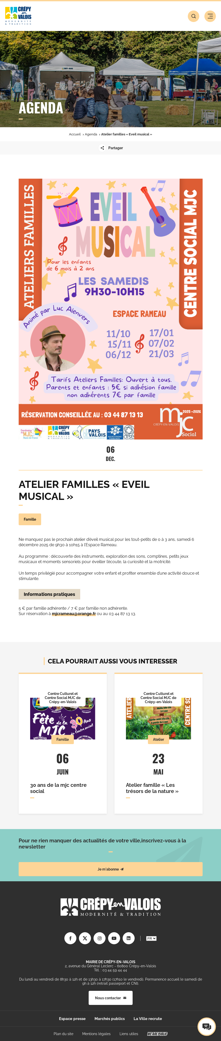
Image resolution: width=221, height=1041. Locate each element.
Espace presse (72, 1018)
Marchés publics (110, 1018)
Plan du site (63, 1034)
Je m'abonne (111, 869)
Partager (110, 148)
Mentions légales (96, 1034)
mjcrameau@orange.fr (74, 613)
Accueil (75, 134)
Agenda (91, 134)
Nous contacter (110, 998)
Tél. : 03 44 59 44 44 (110, 970)
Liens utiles (129, 1034)
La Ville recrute (148, 1018)
